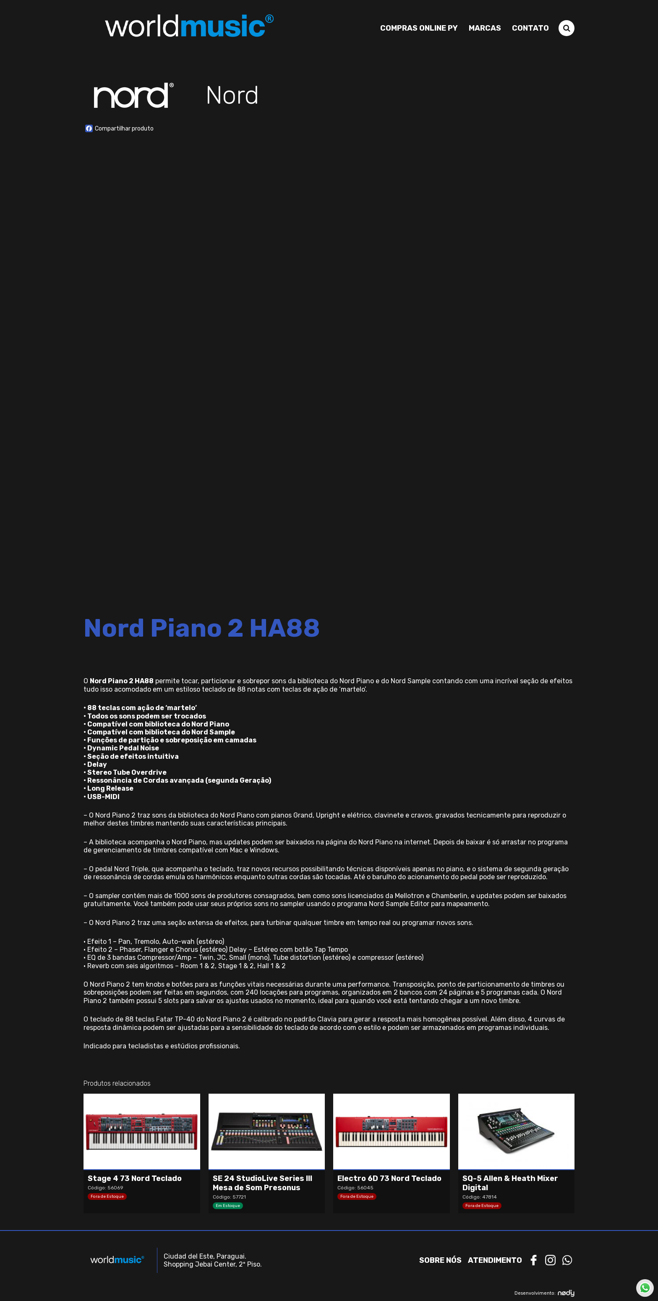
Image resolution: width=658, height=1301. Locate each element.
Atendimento (495, 1260)
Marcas (485, 28)
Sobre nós (440, 1260)
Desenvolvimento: (544, 1293)
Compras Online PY (419, 28)
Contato (530, 28)
